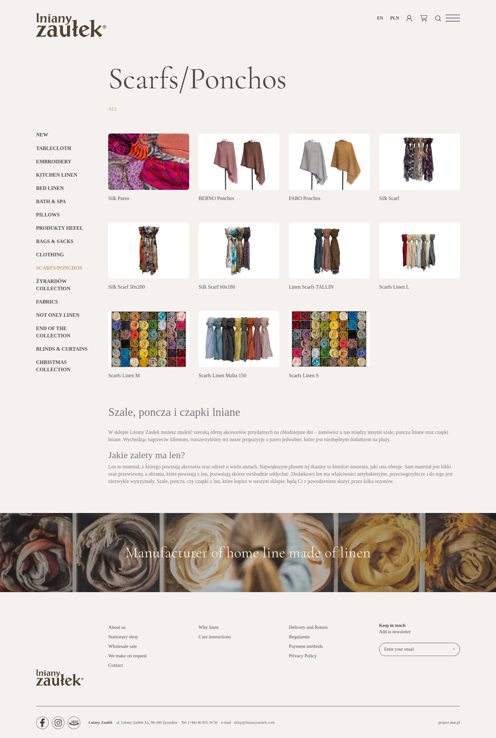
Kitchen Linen (56, 177)
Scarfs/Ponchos (59, 270)
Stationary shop (123, 639)
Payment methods (306, 648)
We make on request (127, 658)
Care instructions (215, 639)
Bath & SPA (51, 204)
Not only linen (57, 317)
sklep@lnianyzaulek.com (253, 725)
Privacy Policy (303, 658)
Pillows (48, 217)
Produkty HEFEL (59, 230)
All (113, 111)
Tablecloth (53, 150)
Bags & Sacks (54, 244)
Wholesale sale (122, 648)
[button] (453, 18)
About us (117, 629)
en (380, 18)
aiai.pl (455, 725)
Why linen (209, 629)
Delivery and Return (308, 629)
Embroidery (53, 164)
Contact (115, 667)
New (42, 137)
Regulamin (299, 639)
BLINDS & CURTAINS (62, 351)
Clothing (50, 257)
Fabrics (47, 304)
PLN (395, 18)
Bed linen (50, 190)
